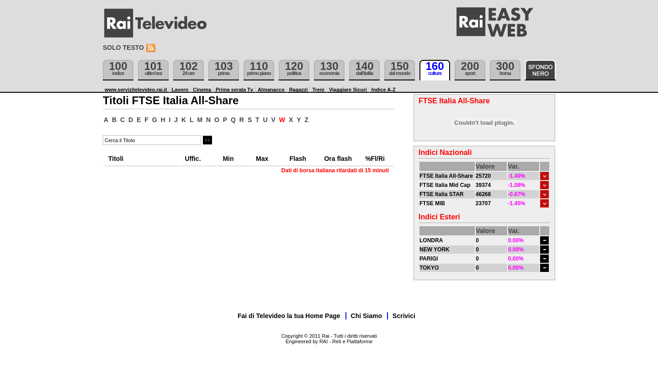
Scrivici (404, 315)
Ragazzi (298, 89)
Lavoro (180, 89)
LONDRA (431, 240)
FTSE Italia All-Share (446, 176)
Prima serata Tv (234, 89)
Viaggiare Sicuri (348, 89)
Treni (318, 89)
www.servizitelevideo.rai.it (136, 89)
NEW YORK (434, 249)
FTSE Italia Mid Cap (444, 185)
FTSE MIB (432, 203)
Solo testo (123, 47)
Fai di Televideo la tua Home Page (289, 315)
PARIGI (428, 258)
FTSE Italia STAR (441, 194)
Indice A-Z (383, 89)
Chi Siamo (366, 315)
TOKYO (429, 268)
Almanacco (271, 89)
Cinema (202, 89)
